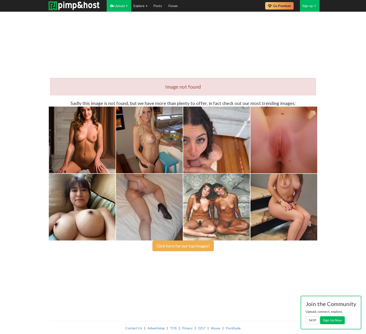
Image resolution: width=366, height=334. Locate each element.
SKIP (312, 320)
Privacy (187, 328)
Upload (119, 6)
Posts (158, 6)
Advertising (156, 328)
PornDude (233, 328)
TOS (173, 328)
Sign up (309, 6)
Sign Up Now (332, 320)
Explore (141, 6)
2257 (201, 328)
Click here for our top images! (183, 245)
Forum (173, 6)
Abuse (215, 328)
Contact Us (133, 328)
